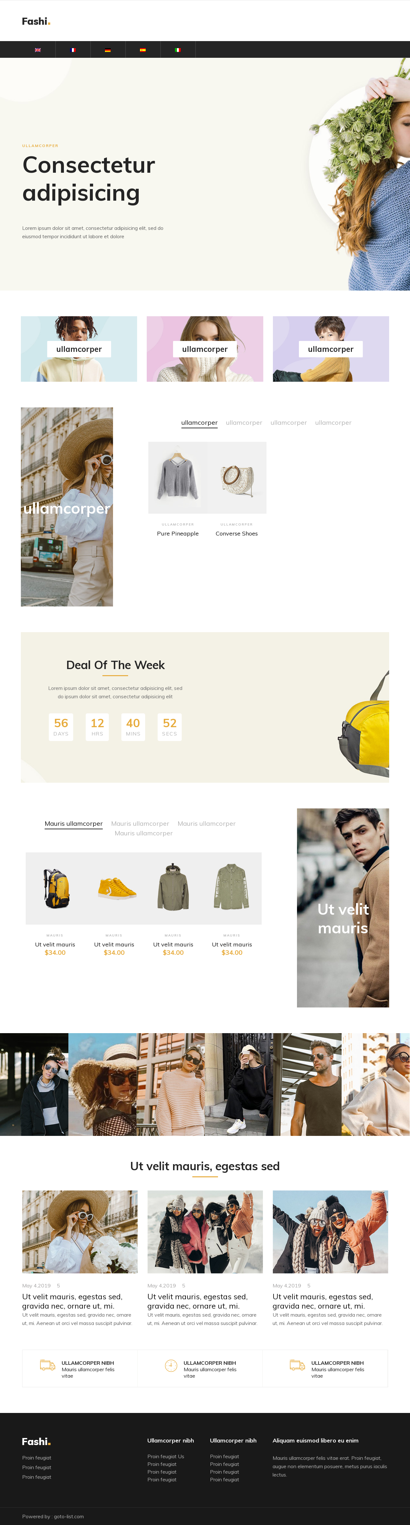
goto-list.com (69, 1516)
